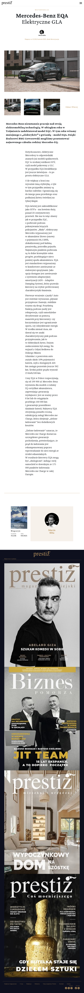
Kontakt (61, 984)
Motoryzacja (42, 10)
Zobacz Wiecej (72, 107)
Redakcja (28, 984)
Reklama (37, 984)
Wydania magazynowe (10, 984)
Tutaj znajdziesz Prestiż (49, 984)
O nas (21, 984)
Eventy (69, 984)
